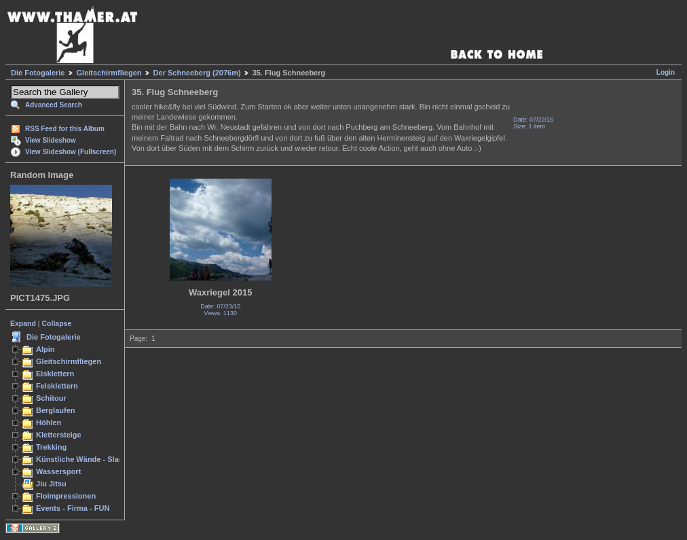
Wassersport (58, 471)
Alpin (45, 349)
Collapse (57, 323)
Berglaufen (55, 410)
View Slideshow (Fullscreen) (70, 152)
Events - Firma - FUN (72, 508)
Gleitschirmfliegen (109, 73)
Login (665, 72)
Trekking (51, 447)
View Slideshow (50, 140)
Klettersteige (58, 435)
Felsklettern (57, 386)
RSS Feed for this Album (65, 128)
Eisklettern (55, 374)
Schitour (51, 398)
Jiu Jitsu (51, 484)
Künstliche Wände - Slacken (86, 459)
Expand (23, 323)
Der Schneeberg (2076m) (197, 73)
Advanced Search (53, 105)
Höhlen (48, 422)
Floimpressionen (66, 496)
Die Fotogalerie (37, 73)
